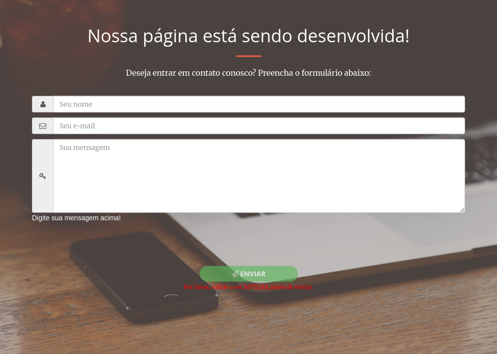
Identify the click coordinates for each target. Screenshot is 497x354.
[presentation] (114, 241)
